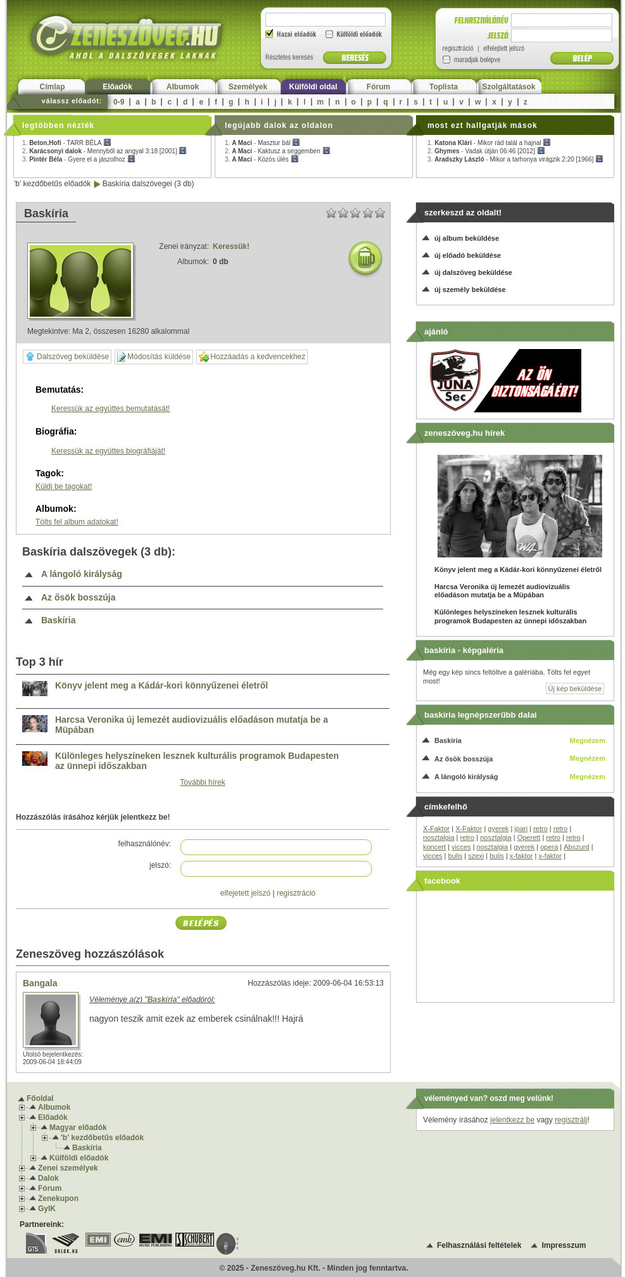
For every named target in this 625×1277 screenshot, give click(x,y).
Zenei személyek (68, 1168)
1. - (66, 142)
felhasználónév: (144, 843)
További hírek (202, 782)
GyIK (47, 1208)
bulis (455, 856)
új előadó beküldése (467, 255)
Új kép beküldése (575, 688)
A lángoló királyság (81, 574)
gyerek (498, 828)
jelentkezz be (512, 1119)
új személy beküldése (470, 289)
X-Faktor (436, 828)
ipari (520, 828)
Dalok (48, 1178)
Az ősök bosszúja (78, 597)
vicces (461, 847)
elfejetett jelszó (245, 893)
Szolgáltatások (508, 86)
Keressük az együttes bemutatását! (110, 408)
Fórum (378, 86)
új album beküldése (466, 238)
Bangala (40, 983)
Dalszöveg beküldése (67, 356)
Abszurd (576, 847)
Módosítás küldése (154, 357)
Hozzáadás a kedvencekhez (252, 357)
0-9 (118, 102)
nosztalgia (439, 837)
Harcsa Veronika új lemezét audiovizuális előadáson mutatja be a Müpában (191, 725)
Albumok (183, 86)
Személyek (248, 86)
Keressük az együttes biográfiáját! (108, 451)
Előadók (117, 86)
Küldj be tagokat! (63, 486)
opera (549, 847)
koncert (434, 847)
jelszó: (160, 865)
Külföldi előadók (78, 1157)
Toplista (443, 86)
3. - (79, 159)
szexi (476, 856)
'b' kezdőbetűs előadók (52, 183)
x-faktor (521, 856)
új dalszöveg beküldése (473, 272)
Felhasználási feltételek (479, 1245)
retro (540, 828)
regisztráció (296, 893)
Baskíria (58, 620)
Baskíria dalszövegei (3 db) (148, 183)
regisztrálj (571, 1119)
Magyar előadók (78, 1127)
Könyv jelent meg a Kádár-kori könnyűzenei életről (161, 685)
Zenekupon (58, 1198)
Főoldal (40, 1098)
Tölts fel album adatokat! (76, 522)
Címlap (52, 86)
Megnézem (587, 740)
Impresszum (563, 1245)
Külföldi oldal (313, 86)
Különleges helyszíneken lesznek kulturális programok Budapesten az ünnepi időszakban (197, 761)
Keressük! (231, 246)
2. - (104, 151)
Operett (529, 837)
